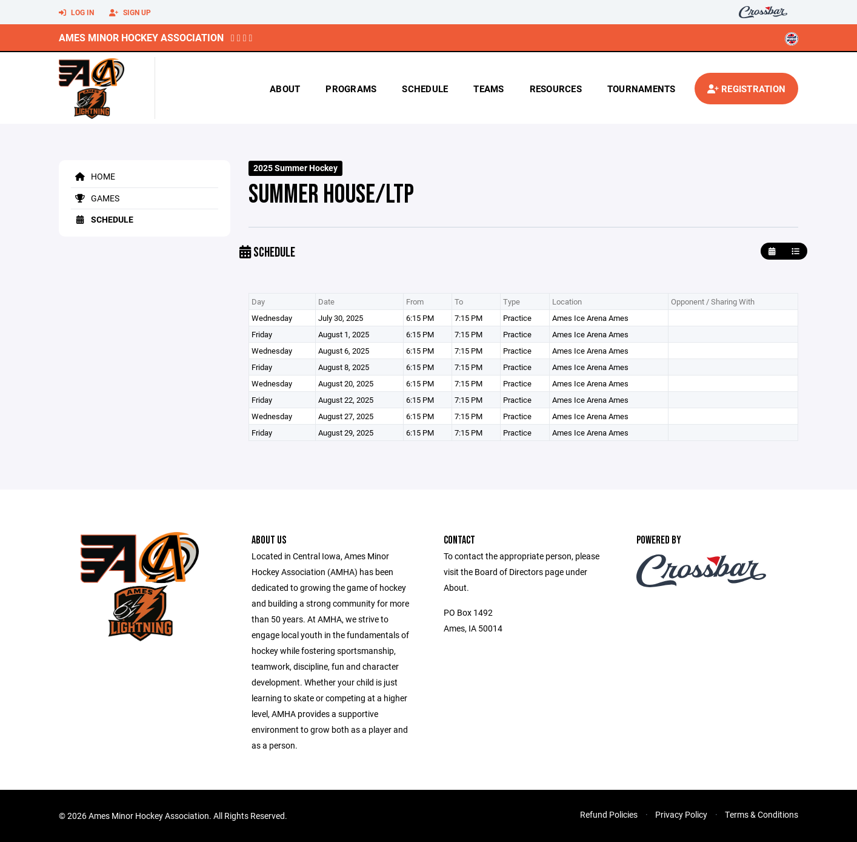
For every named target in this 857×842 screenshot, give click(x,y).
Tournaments (641, 89)
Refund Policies (609, 814)
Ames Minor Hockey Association (141, 37)
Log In (76, 12)
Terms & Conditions (761, 814)
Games (95, 198)
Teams (488, 89)
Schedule (425, 89)
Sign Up (130, 12)
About (285, 89)
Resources (556, 89)
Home (93, 176)
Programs (350, 89)
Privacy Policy (681, 814)
